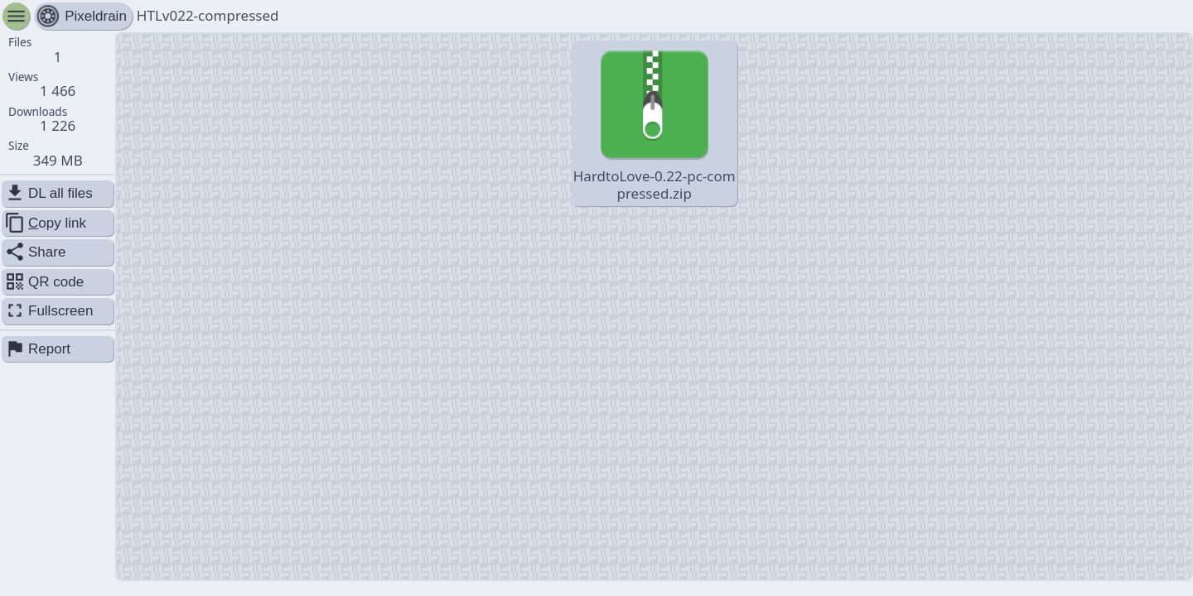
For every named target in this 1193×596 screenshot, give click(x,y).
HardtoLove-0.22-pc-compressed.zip (654, 122)
